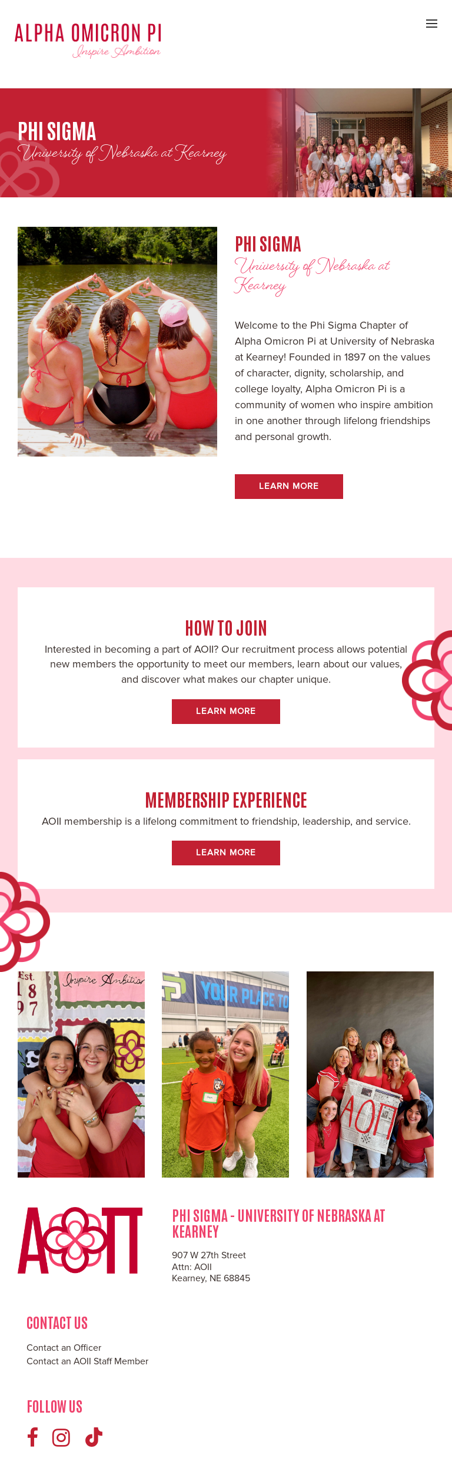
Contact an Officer (63, 1348)
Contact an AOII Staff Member (87, 1361)
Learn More (289, 486)
